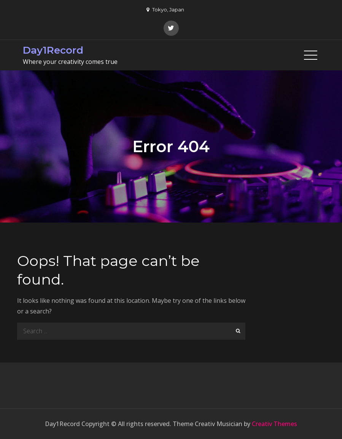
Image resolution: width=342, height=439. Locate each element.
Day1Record (53, 50)
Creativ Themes (274, 424)
